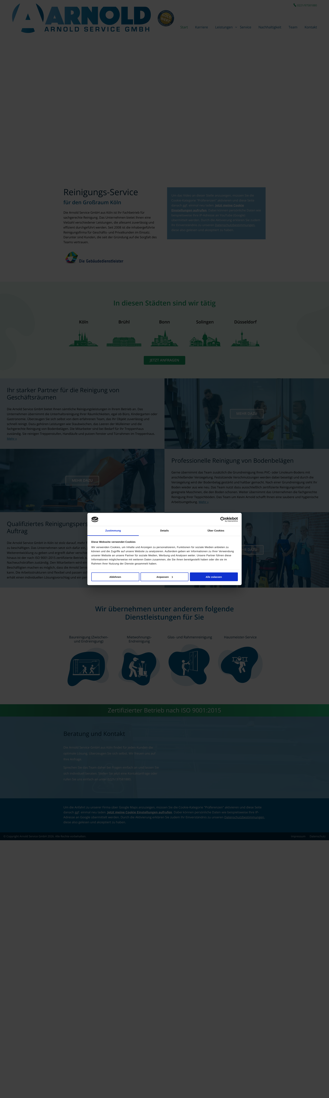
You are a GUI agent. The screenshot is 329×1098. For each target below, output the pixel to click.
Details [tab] (164, 530)
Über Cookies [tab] (216, 530)
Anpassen (164, 576)
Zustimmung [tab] (113, 530)
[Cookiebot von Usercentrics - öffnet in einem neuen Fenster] (223, 519)
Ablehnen (115, 576)
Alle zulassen (214, 576)
